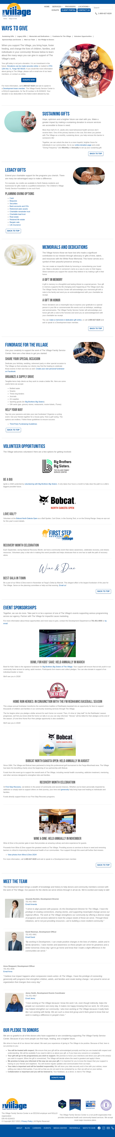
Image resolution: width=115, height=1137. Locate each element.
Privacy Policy (27, 1121)
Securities (13, 204)
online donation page (83, 145)
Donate (55, 10)
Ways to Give (89, 1128)
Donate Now (29, 80)
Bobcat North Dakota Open (27, 518)
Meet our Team (29, 40)
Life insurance (15, 225)
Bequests (13, 201)
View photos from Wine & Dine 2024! (22, 855)
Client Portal (69, 10)
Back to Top (96, 154)
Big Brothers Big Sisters (34, 402)
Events (47, 1128)
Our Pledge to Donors (46, 40)
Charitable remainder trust (20, 212)
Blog (27, 1128)
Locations (83, 7)
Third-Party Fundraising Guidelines (23, 424)
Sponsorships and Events (11, 40)
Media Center (60, 1128)
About (19, 1128)
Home (47, 7)
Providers (70, 7)
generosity (65, 790)
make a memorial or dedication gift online (65, 320)
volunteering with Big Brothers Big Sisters (41, 484)
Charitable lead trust (17, 214)
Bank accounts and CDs (19, 206)
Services (56, 7)
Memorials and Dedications (39, 36)
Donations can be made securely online (22, 66)
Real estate (14, 217)
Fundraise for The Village (62, 36)
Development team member (14, 88)
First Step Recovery (13, 787)
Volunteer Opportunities (83, 36)
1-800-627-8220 (105, 13)
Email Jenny (30, 998)
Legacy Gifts (21, 36)
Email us (62, 585)
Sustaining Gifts (8, 36)
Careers (37, 1128)
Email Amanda (31, 904)
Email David (30, 937)
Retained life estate (17, 220)
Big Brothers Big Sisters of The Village (57, 667)
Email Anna (7, 971)
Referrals (74, 1128)
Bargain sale (14, 222)
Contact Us (84, 10)
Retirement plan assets (19, 209)
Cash (12, 198)
